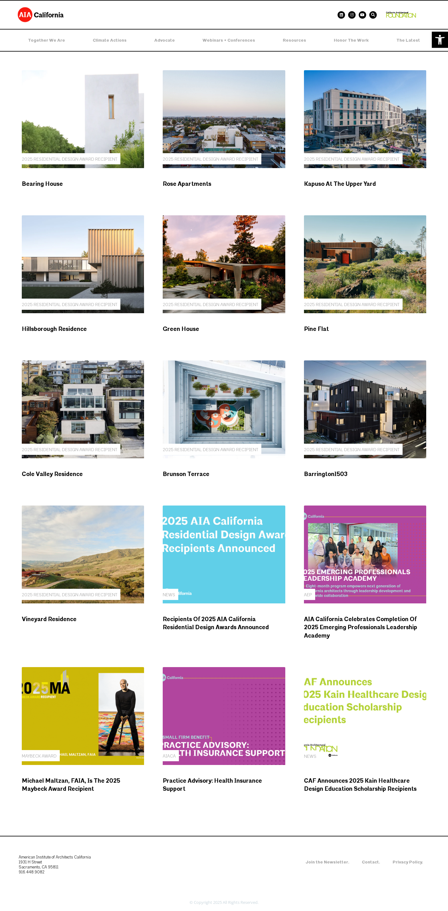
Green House (181, 329)
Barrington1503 (326, 474)
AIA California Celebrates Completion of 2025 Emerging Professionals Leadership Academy (360, 627)
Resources (294, 40)
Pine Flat (316, 329)
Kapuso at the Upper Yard (340, 184)
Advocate (164, 40)
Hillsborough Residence (54, 329)
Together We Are (46, 40)
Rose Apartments (187, 184)
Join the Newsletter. (327, 862)
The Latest (408, 40)
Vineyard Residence (49, 619)
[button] (440, 40)
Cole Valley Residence (52, 474)
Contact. (371, 862)
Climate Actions (110, 40)
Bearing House (42, 184)
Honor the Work (351, 40)
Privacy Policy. (408, 862)
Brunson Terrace (186, 474)
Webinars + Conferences (229, 40)
